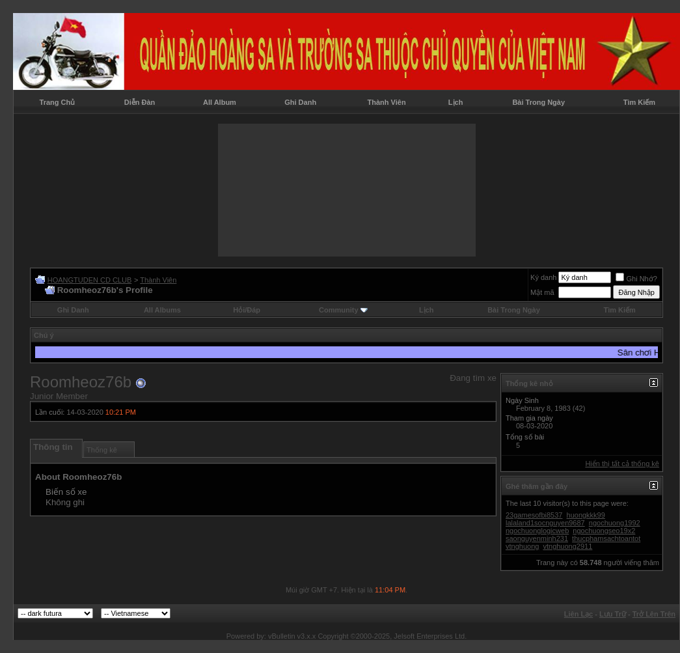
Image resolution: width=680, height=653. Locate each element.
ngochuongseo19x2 (604, 531)
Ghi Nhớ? (636, 279)
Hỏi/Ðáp (246, 310)
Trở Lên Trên (653, 614)
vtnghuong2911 (567, 546)
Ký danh (543, 277)
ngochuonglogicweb (537, 531)
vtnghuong (522, 546)
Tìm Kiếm (639, 102)
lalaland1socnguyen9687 (545, 523)
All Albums (162, 310)
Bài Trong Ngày (538, 102)
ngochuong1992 (614, 523)
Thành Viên (387, 102)
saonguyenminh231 (537, 538)
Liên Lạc (578, 614)
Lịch (455, 102)
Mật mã (542, 292)
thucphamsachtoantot (606, 538)
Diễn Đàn (140, 102)
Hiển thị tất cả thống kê (622, 463)
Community (343, 310)
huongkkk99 (586, 515)
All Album (219, 102)
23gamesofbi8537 (534, 515)
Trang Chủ (57, 102)
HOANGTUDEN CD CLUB (90, 280)
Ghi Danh (300, 102)
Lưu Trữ (612, 614)
